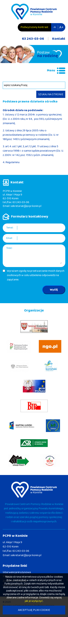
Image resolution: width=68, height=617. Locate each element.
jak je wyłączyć (34, 601)
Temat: (9, 228)
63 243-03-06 (33, 39)
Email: (9, 238)
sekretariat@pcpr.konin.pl (26, 206)
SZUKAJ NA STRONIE (50, 94)
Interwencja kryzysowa (17, 572)
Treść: (9, 248)
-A (54, 27)
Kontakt (58, 39)
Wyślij (54, 289)
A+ (61, 27)
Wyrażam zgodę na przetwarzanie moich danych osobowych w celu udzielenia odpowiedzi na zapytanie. (35, 275)
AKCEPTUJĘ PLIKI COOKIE (34, 610)
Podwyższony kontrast (34, 27)
